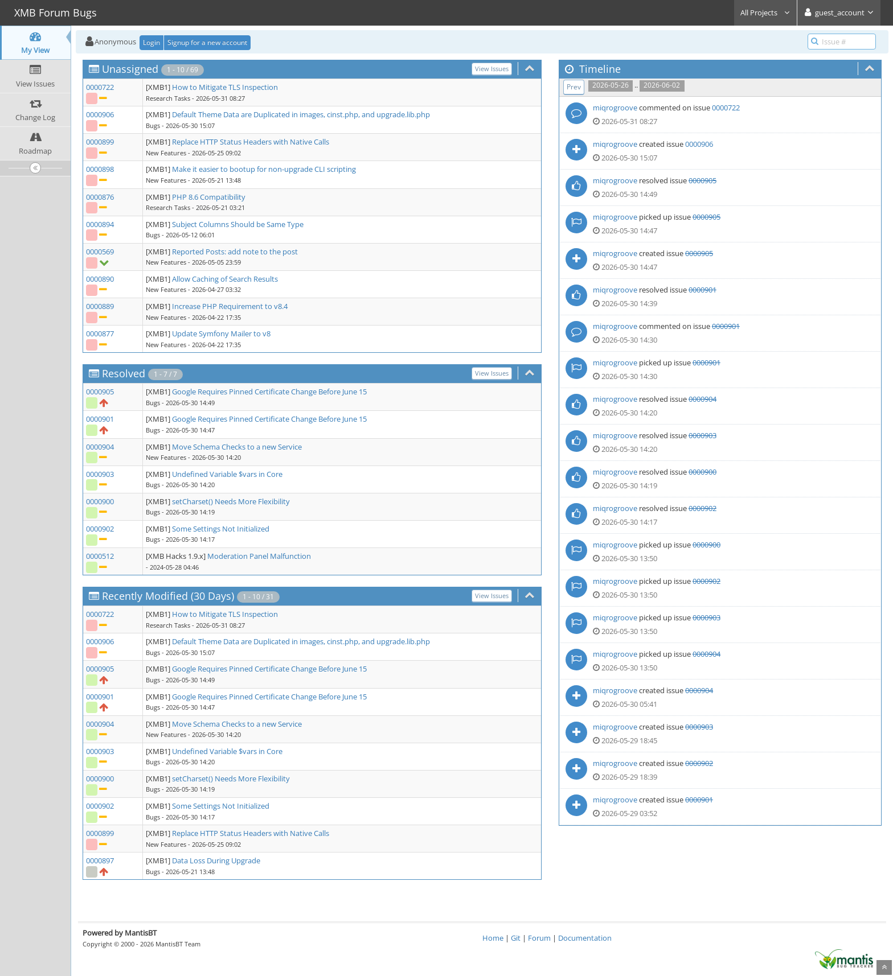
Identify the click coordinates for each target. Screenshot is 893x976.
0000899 (100, 142)
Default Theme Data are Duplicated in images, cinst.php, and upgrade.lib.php (301, 114)
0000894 (100, 224)
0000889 (100, 306)
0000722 (100, 87)
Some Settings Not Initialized (220, 529)
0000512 (100, 556)
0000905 (100, 391)
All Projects (765, 12)
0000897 (100, 860)
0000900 (100, 501)
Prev (574, 87)
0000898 (100, 169)
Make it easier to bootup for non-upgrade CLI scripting (264, 169)
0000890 (100, 279)
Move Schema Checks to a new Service (237, 447)
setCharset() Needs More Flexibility (231, 501)
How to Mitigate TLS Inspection (225, 87)
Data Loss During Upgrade (216, 860)
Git (516, 938)
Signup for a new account (207, 42)
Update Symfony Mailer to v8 (221, 333)
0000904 (100, 447)
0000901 (100, 419)
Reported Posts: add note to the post (235, 251)
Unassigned (130, 69)
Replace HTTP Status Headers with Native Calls (250, 142)
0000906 (100, 114)
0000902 (100, 529)
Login (151, 42)
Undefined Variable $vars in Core (227, 474)
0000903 (100, 474)
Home (492, 938)
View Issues (492, 68)
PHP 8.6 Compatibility (208, 197)
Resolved (123, 373)
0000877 (100, 333)
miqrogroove (615, 107)
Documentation (585, 938)
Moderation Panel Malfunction (259, 556)
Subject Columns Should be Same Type (238, 224)
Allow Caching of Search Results (225, 279)
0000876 (100, 197)
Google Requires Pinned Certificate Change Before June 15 (269, 391)
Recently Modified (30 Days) (168, 596)
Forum (539, 938)
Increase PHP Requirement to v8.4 (230, 306)
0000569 (100, 251)
